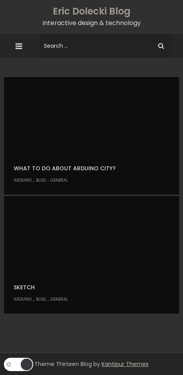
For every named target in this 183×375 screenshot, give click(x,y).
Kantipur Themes (125, 364)
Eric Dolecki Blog (92, 11)
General (59, 180)
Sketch (24, 287)
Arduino (23, 180)
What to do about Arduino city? (65, 168)
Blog (41, 180)
